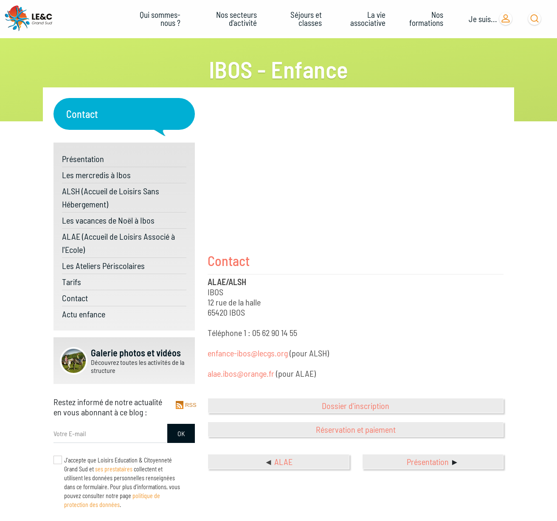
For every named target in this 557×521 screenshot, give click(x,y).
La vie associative (367, 19)
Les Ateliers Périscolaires (103, 265)
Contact (75, 298)
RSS (190, 405)
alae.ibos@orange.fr (241, 373)
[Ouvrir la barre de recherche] (534, 18)
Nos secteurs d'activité (236, 19)
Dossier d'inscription (355, 406)
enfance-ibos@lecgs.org (248, 353)
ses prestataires (113, 469)
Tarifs (71, 282)
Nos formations (426, 19)
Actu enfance (83, 314)
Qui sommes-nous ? (160, 19)
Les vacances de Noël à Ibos (108, 220)
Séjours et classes (306, 19)
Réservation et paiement (356, 429)
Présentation (83, 159)
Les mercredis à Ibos (96, 175)
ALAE (283, 462)
